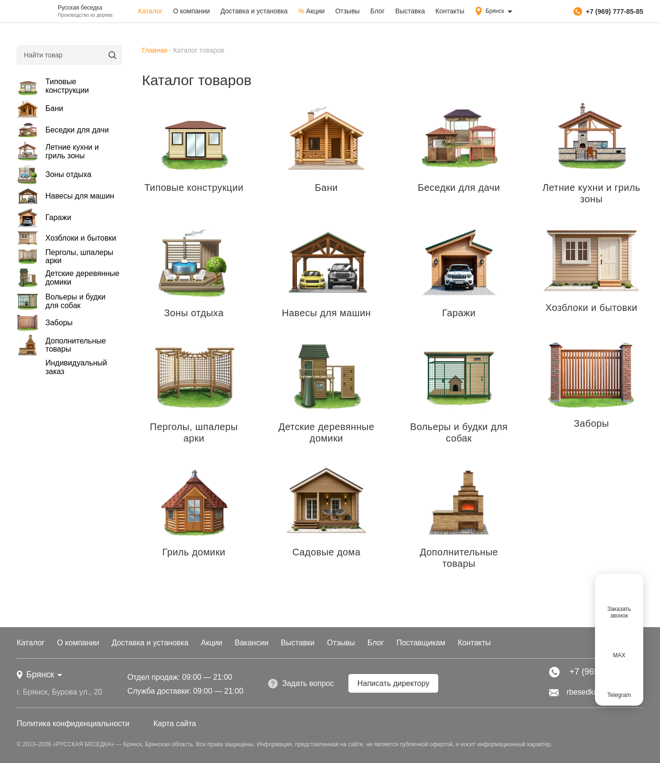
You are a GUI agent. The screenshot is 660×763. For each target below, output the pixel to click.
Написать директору (393, 683)
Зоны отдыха (54, 174)
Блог (377, 11)
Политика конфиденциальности (73, 723)
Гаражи (44, 218)
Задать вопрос (301, 683)
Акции (311, 11)
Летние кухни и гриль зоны (58, 151)
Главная (154, 50)
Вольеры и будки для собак (61, 301)
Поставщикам (420, 643)
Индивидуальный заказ (76, 367)
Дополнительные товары (61, 344)
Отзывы (347, 11)
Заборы (45, 322)
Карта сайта (174, 723)
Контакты (449, 11)
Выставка (410, 11)
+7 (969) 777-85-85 (608, 11)
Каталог (150, 11)
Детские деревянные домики (68, 277)
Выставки (298, 643)
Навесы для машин (65, 196)
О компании (191, 11)
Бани (40, 109)
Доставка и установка (254, 11)
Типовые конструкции (53, 86)
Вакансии (252, 643)
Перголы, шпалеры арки (65, 256)
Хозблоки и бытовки (66, 238)
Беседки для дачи (63, 130)
